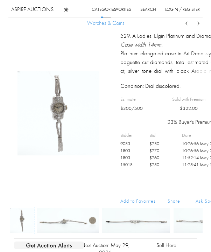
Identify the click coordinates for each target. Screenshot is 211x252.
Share (174, 201)
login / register (182, 9)
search (148, 9)
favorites (121, 9)
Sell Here (166, 245)
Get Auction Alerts (49, 245)
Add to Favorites (138, 201)
